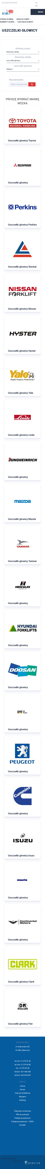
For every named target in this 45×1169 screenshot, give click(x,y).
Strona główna (6, 19)
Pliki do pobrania (22, 1114)
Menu (40, 12)
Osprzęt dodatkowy (22, 1093)
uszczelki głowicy (25, 22)
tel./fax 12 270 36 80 (23, 1065)
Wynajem (22, 1097)
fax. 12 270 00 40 (22, 1068)
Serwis (22, 1089)
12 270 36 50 (12, 3)
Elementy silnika (7, 22)
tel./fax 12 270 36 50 (23, 1061)
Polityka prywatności (22, 1118)
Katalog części (23, 19)
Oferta (22, 1086)
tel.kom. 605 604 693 (22, 1075)
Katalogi (22, 1100)
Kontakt (22, 1125)
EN (36, 6)
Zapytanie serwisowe (22, 1111)
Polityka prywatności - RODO (22, 1121)
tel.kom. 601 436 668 (22, 1072)
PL (36, 3)
